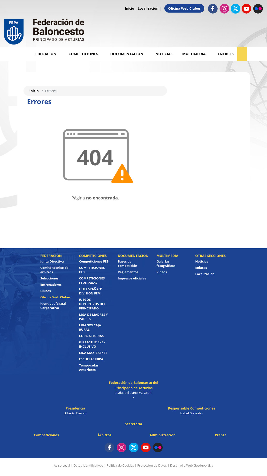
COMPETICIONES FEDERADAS (92, 280)
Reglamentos (128, 272)
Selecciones (49, 278)
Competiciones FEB (94, 261)
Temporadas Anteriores (89, 367)
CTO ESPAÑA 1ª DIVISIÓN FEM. (90, 291)
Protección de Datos (152, 465)
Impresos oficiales (132, 278)
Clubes (45, 291)
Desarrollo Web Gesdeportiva (191, 465)
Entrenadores (51, 284)
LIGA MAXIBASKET (93, 353)
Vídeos (162, 272)
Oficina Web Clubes (184, 8)
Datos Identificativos (88, 465)
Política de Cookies (120, 465)
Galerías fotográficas (166, 263)
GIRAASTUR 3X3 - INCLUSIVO (92, 344)
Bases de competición (127, 263)
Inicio (129, 8)
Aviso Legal (62, 465)
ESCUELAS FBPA (91, 359)
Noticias (164, 53)
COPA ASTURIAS (91, 336)
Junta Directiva (52, 261)
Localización (148, 8)
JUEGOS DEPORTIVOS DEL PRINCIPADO (92, 303)
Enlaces (226, 53)
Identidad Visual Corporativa (53, 305)
